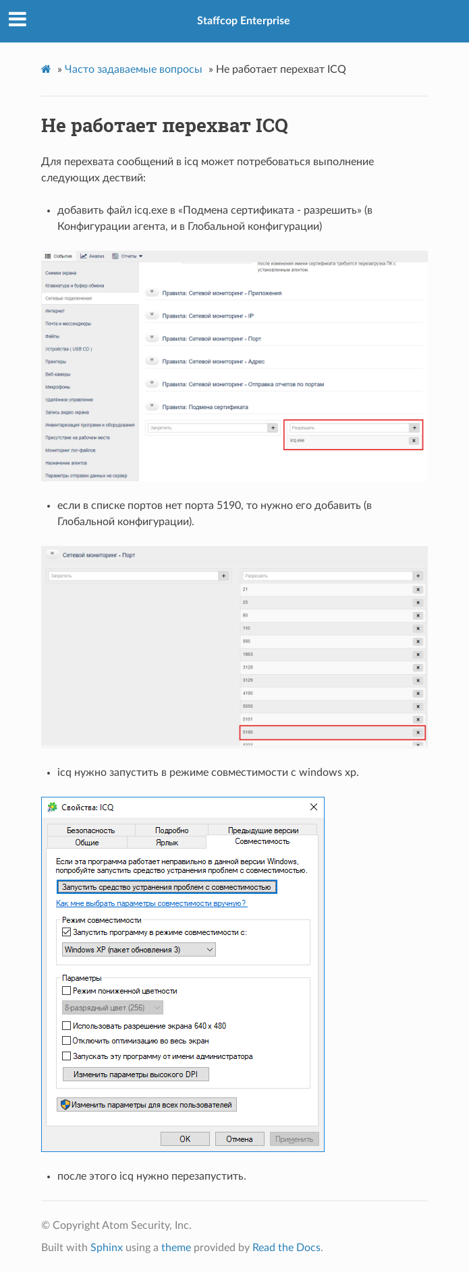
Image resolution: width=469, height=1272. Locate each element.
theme (176, 1247)
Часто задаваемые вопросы (133, 69)
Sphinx (106, 1247)
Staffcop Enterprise (243, 21)
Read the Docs (286, 1247)
